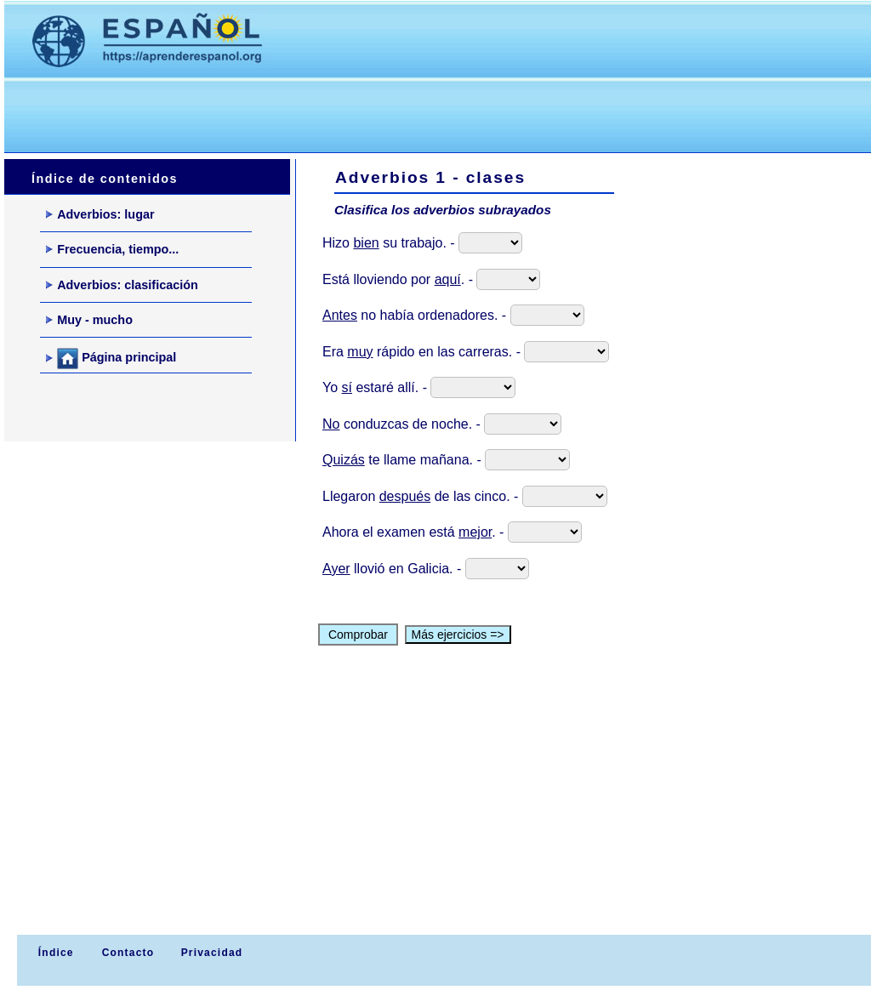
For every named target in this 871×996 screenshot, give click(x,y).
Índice (53, 953)
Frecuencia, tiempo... (112, 249)
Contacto (128, 953)
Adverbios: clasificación (122, 285)
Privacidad (212, 953)
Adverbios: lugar (100, 214)
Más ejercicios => (458, 634)
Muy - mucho (89, 320)
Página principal (111, 358)
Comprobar (358, 634)
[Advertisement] (313, 111)
